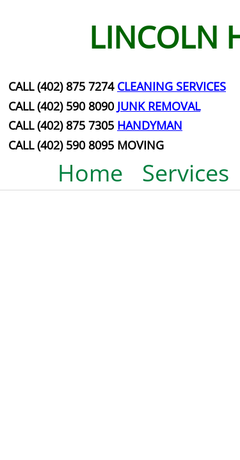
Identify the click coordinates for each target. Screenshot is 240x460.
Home (90, 172)
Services (185, 172)
